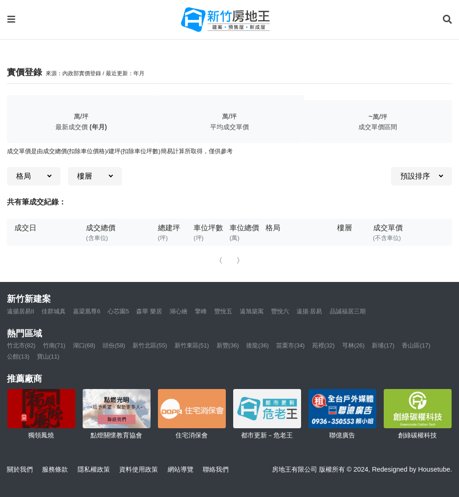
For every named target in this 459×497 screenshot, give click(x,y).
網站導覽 (180, 469)
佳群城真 (54, 311)
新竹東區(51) (192, 345)
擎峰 (201, 311)
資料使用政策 (138, 469)
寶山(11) (48, 356)
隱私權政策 (94, 469)
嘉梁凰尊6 (86, 311)
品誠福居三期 (348, 311)
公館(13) (18, 356)
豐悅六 (280, 311)
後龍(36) (257, 345)
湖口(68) (84, 345)
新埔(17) (383, 345)
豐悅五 (223, 311)
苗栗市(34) (290, 345)
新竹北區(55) (150, 345)
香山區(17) (416, 345)
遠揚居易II (20, 311)
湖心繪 (178, 311)
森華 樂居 (149, 311)
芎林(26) (353, 345)
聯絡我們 (216, 469)
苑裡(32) (323, 345)
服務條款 (55, 469)
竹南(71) (54, 345)
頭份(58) (114, 345)
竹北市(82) (21, 345)
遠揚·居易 (309, 311)
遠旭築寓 (252, 311)
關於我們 (20, 469)
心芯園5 (118, 311)
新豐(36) (228, 345)
